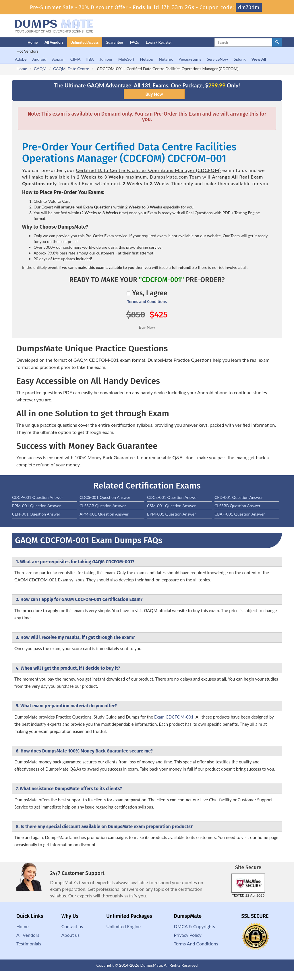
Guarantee (114, 42)
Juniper (106, 59)
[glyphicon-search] (277, 42)
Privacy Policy (188, 935)
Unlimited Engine (123, 926)
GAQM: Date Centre (71, 68)
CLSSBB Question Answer (237, 505)
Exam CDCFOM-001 (174, 716)
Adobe (20, 59)
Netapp (146, 59)
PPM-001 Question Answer (36, 505)
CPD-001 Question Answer (238, 497)
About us (70, 935)
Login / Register (159, 42)
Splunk (239, 59)
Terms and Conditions (147, 301)
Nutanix (166, 59)
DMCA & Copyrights (194, 926)
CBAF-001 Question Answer (239, 514)
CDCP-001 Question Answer (37, 497)
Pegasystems (190, 59)
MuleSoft (126, 59)
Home (33, 42)
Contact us (72, 926)
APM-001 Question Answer (104, 514)
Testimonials (28, 943)
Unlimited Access (84, 42)
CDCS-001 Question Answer (105, 497)
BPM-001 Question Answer (171, 514)
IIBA (90, 59)
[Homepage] (8, 42)
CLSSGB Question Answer (103, 505)
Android (39, 59)
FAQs (134, 42)
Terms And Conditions (196, 943)
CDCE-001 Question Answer (172, 497)
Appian (58, 59)
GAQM (40, 68)
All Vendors (54, 42)
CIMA (75, 59)
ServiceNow (217, 59)
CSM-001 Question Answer (171, 505)
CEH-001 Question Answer (36, 514)
